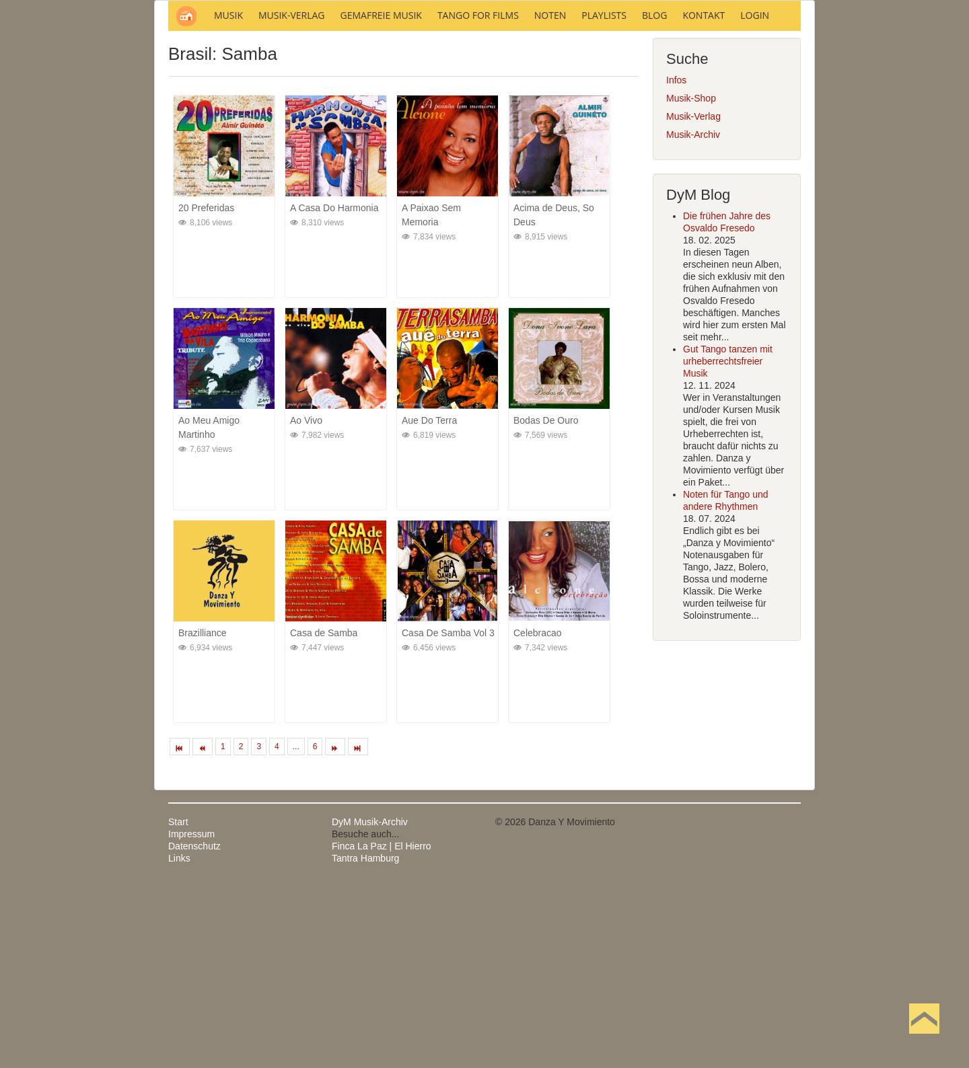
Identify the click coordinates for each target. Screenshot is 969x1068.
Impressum (191, 1015)
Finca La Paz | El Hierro (381, 1027)
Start (178, 1003)
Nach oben (924, 1039)
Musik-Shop (691, 279)
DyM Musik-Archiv (370, 1003)
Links (179, 1039)
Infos (676, 261)
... (296, 928)
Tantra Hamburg (365, 1039)
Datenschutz (194, 1027)
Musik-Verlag (693, 298)
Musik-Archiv (693, 316)
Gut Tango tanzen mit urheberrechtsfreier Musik (728, 542)
